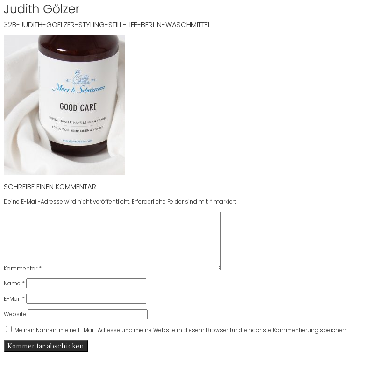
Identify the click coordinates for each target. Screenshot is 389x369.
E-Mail (14, 310)
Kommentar (23, 280)
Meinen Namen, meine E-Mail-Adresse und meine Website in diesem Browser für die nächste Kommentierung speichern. (181, 341)
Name (14, 294)
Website (15, 325)
